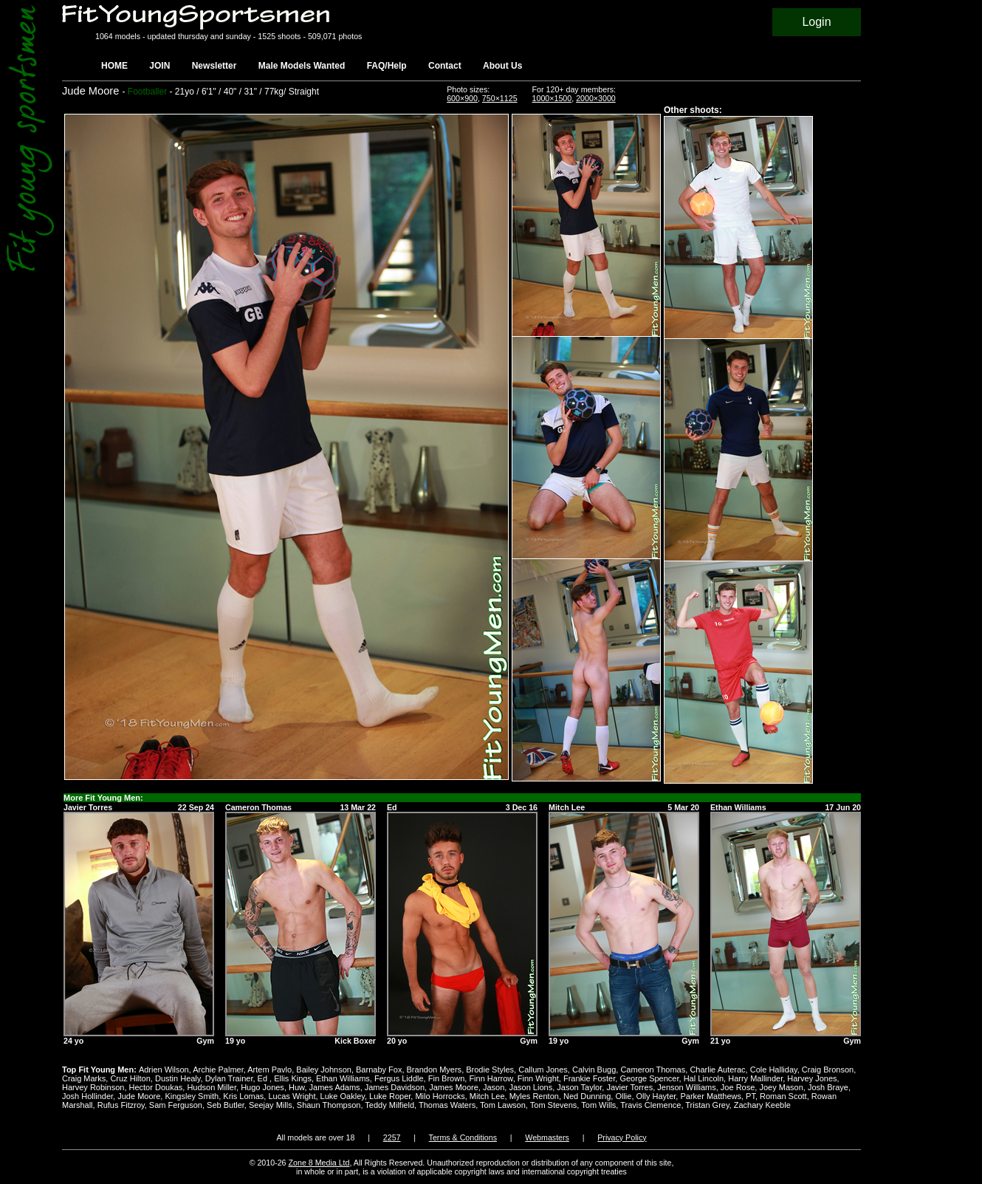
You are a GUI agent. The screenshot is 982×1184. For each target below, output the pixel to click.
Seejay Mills (270, 1105)
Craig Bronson (828, 1069)
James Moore (453, 1087)
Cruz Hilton (130, 1078)
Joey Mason (781, 1087)
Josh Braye (828, 1087)
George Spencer (649, 1078)
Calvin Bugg (594, 1069)
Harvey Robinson (93, 1087)
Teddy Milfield (389, 1105)
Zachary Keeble (762, 1105)
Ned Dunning (587, 1096)
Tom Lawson (503, 1105)
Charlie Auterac (717, 1069)
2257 (392, 1137)
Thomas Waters (447, 1105)
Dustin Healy (178, 1078)
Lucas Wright (291, 1096)
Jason (493, 1087)
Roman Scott (783, 1096)
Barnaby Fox (379, 1069)
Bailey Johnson (323, 1069)
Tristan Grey (707, 1105)
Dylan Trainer (229, 1078)
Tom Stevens (553, 1105)
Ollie (623, 1096)
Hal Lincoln (704, 1078)
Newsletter (214, 66)
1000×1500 (552, 98)
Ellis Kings (293, 1078)
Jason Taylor (579, 1087)
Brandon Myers (434, 1069)
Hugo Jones (262, 1087)
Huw (296, 1087)
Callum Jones (543, 1069)
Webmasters (547, 1137)
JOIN (159, 66)
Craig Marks (84, 1078)
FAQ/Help (387, 66)
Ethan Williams (343, 1078)
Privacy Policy (621, 1137)
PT (750, 1096)
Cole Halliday (773, 1069)
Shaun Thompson (329, 1105)
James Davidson (395, 1087)
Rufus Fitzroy (121, 1105)
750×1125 (500, 98)
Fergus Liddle (399, 1078)
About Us (502, 66)
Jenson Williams (686, 1087)
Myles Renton (534, 1096)
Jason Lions (530, 1087)
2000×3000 (596, 98)
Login (816, 22)
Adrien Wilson (164, 1069)
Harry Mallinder (755, 1078)
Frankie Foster (589, 1078)
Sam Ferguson (175, 1105)
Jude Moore (138, 1096)
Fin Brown (446, 1078)
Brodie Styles (490, 1069)
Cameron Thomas (652, 1069)
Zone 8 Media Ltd (319, 1162)
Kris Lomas (243, 1096)
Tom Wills (598, 1105)
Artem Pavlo (269, 1069)
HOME (114, 66)
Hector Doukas (156, 1087)
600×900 (462, 98)
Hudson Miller (211, 1087)
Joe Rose (738, 1087)
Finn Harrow (490, 1078)
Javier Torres (629, 1087)
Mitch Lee (487, 1096)
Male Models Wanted (302, 66)
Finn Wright (538, 1078)
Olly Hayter (656, 1096)
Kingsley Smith (192, 1096)
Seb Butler (225, 1105)
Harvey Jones (812, 1078)
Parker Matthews (710, 1096)
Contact (444, 66)
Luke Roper (390, 1096)
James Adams (334, 1087)
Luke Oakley (342, 1096)
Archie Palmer (218, 1069)
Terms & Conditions (463, 1137)
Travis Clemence (650, 1105)
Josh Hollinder (87, 1096)
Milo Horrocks (439, 1096)
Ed (264, 1078)
